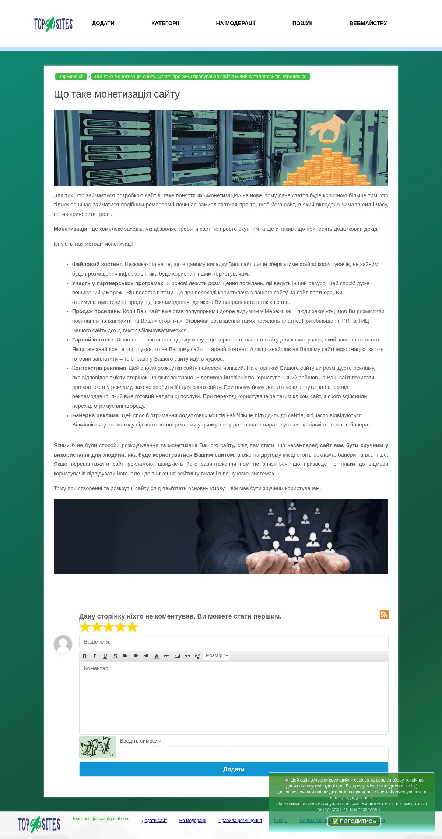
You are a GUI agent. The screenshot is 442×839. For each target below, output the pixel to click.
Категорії (165, 23)
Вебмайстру (368, 23)
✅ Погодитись (354, 821)
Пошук (302, 23)
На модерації (236, 23)
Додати (103, 23)
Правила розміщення (240, 820)
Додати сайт (154, 820)
